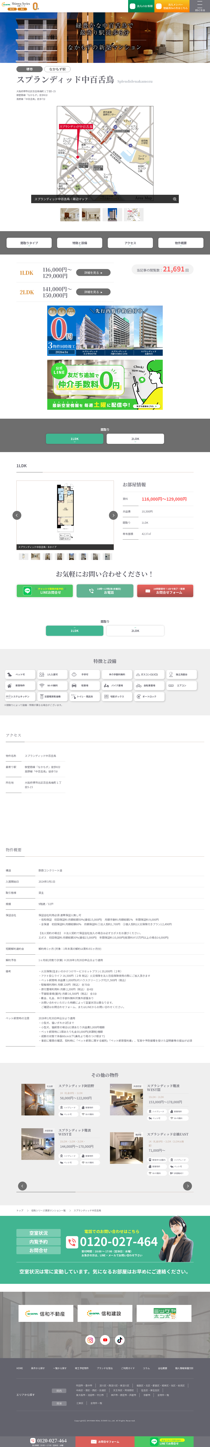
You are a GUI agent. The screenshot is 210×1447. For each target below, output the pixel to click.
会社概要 (162, 1368)
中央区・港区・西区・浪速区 (91, 1390)
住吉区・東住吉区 (150, 1390)
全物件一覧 (163, 1395)
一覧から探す (60, 1368)
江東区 (79, 1403)
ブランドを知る (105, 1368)
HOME (19, 1368)
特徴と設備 (79, 243)
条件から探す (38, 1368)
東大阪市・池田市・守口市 (90, 1395)
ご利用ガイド (128, 1368)
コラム (146, 1368)
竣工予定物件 (82, 1368)
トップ (19, 1210)
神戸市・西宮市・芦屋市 (123, 1395)
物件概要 (181, 243)
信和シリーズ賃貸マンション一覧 (48, 1210)
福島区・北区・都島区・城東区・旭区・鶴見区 (160, 1385)
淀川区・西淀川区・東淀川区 (114, 1385)
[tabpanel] (60, 1125)
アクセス (130, 243)
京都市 (146, 1395)
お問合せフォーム (108, 1442)
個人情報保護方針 (184, 1368)
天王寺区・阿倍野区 (123, 1390)
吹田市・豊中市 (84, 1385)
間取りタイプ (29, 243)
